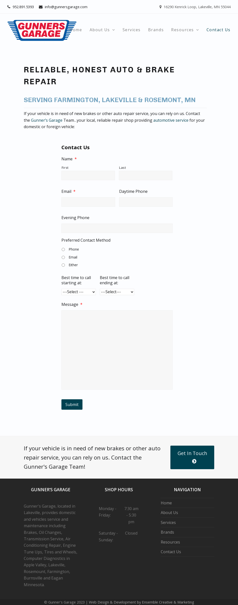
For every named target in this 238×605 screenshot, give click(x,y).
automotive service (170, 120)
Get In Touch (192, 457)
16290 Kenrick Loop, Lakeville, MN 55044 (195, 6)
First (65, 167)
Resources (170, 542)
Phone (74, 249)
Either (73, 264)
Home (166, 503)
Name (69, 159)
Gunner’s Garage (46, 120)
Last (122, 167)
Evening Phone (75, 217)
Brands (167, 532)
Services (168, 522)
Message (71, 304)
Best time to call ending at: (114, 280)
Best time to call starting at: (76, 280)
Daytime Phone (133, 191)
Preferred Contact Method (85, 240)
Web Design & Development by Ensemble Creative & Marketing (141, 602)
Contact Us (171, 551)
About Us (169, 512)
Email (68, 191)
